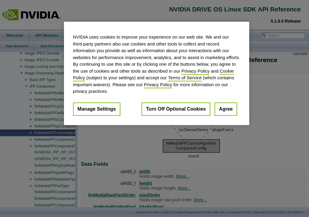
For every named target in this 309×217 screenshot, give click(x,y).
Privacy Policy (195, 71)
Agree (226, 109)
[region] (156, 73)
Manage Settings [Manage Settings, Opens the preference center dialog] (97, 109)
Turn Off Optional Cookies (176, 109)
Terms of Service (185, 77)
